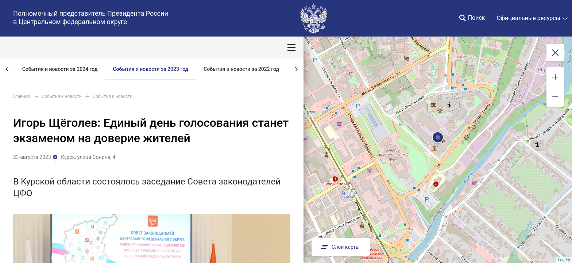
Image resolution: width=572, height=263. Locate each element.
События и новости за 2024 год (60, 69)
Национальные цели (142, 47)
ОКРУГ (27, 47)
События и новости (62, 96)
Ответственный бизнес (249, 47)
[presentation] (7, 69)
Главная (21, 96)
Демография (194, 47)
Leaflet (564, 260)
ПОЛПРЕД (58, 47)
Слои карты (340, 247)
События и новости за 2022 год (241, 69)
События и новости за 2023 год (150, 69)
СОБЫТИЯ (94, 47)
